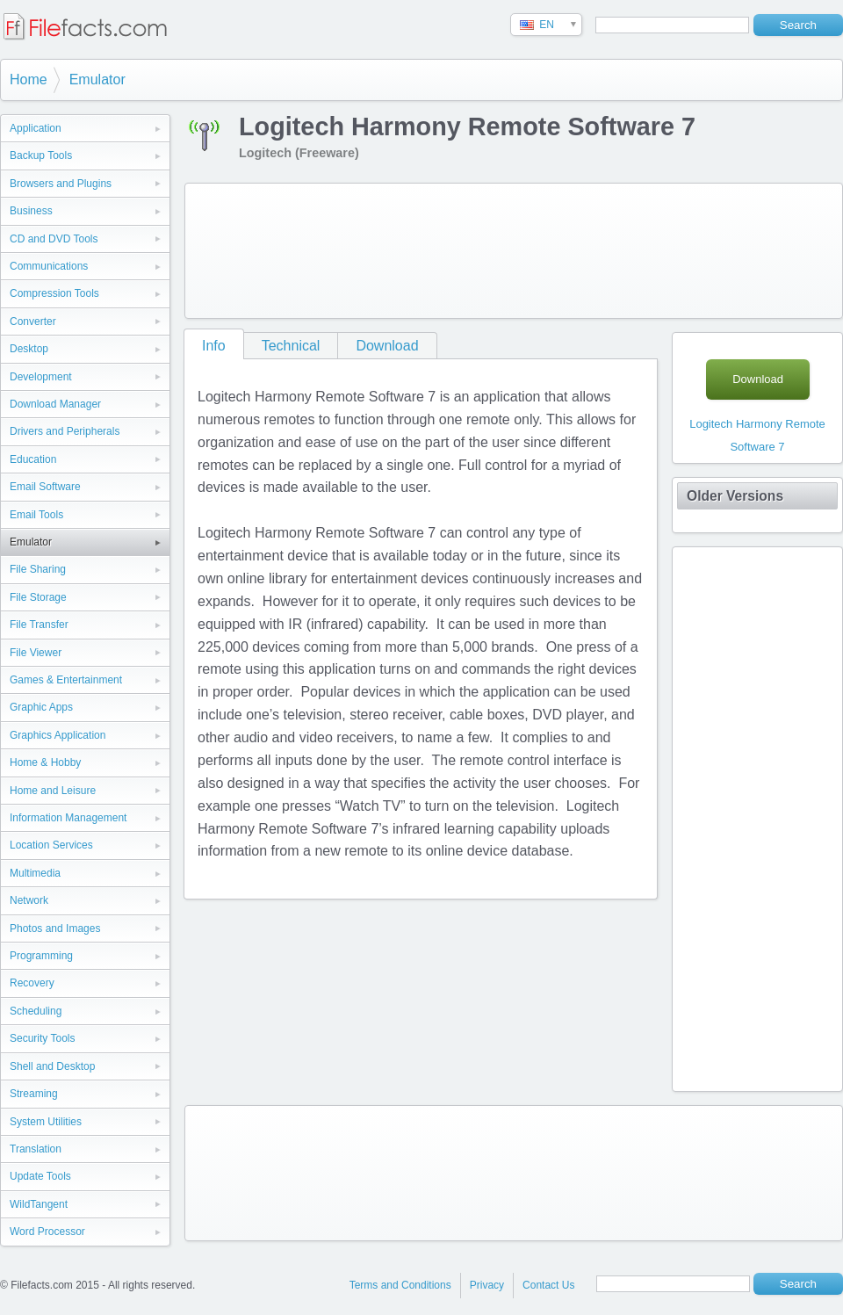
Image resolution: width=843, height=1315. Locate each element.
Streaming (34, 1093)
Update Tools (40, 1176)
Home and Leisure (53, 790)
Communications (49, 266)
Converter (33, 321)
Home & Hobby (45, 762)
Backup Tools (41, 155)
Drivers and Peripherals (64, 431)
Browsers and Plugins (61, 183)
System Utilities (46, 1122)
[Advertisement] (261, 247)
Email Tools (36, 515)
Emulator (97, 79)
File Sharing (38, 569)
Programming (41, 956)
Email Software (45, 486)
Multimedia (35, 873)
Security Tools (42, 1038)
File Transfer (39, 624)
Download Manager (55, 404)
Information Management (68, 818)
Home (28, 79)
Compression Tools (54, 293)
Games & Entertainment (66, 680)
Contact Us (548, 1285)
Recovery (32, 983)
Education (33, 459)
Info (214, 345)
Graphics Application (57, 735)
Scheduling (35, 1011)
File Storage (38, 597)
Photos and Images (55, 928)
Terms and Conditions (400, 1285)
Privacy (487, 1285)
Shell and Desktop (52, 1066)
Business (31, 211)
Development (41, 377)
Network (29, 900)
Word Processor (47, 1231)
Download (387, 345)
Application (35, 128)
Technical (291, 345)
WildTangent (39, 1204)
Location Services (51, 845)
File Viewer (35, 653)
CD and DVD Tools (54, 239)
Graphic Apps (41, 707)
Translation (35, 1149)
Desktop (29, 349)
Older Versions (735, 495)
